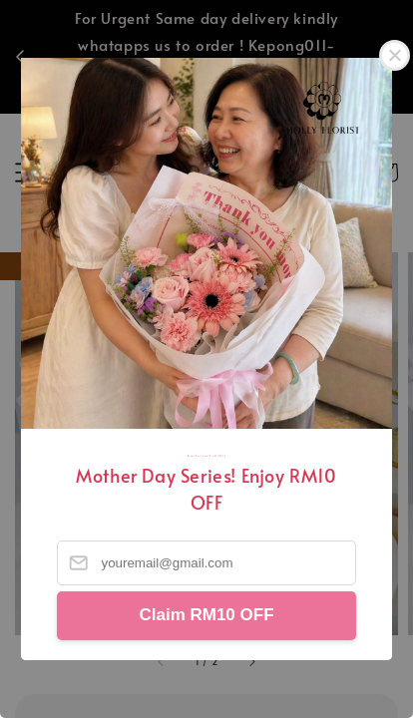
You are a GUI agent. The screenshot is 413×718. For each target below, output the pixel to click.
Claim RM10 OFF (206, 614)
